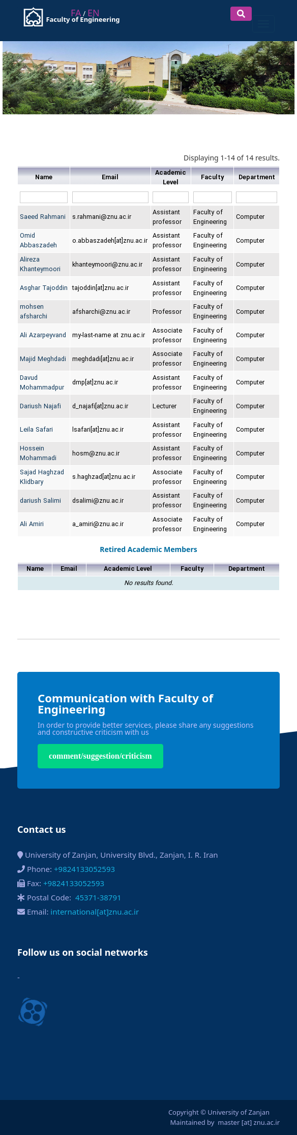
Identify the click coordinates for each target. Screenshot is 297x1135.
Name (43, 177)
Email (110, 177)
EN (93, 13)
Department (257, 177)
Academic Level (170, 177)
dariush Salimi (40, 501)
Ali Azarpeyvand (43, 335)
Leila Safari (36, 430)
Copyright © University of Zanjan (219, 1112)
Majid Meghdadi (43, 359)
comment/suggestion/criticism (100, 756)
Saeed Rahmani (43, 217)
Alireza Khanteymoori (40, 264)
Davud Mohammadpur (42, 383)
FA (76, 13)
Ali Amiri (32, 524)
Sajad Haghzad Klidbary (42, 477)
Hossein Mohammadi (38, 453)
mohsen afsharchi (33, 311)
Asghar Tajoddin (44, 288)
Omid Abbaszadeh (38, 240)
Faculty (212, 177)
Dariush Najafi (40, 406)
